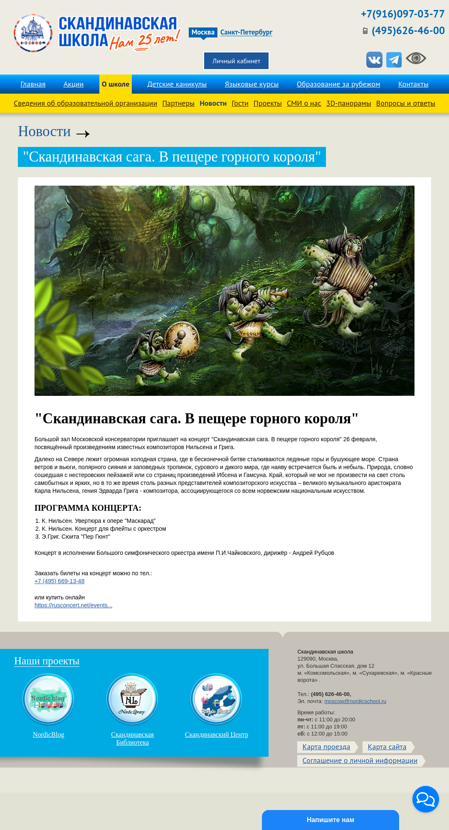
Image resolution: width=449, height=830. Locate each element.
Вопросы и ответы (405, 103)
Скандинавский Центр (216, 705)
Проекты (268, 103)
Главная (32, 84)
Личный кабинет (236, 61)
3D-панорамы (348, 103)
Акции (74, 84)
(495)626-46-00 (408, 30)
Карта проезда (326, 746)
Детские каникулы (177, 84)
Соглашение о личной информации (359, 760)
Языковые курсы (252, 84)
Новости (213, 103)
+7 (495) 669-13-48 (59, 581)
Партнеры (178, 103)
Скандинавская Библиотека (133, 709)
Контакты (413, 84)
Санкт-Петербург (246, 32)
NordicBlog (49, 705)
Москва (203, 32)
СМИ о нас (304, 103)
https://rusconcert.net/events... (74, 605)
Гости (240, 103)
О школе (116, 84)
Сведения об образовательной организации (85, 103)
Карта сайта (387, 746)
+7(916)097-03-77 (403, 13)
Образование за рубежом (338, 84)
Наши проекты (46, 660)
